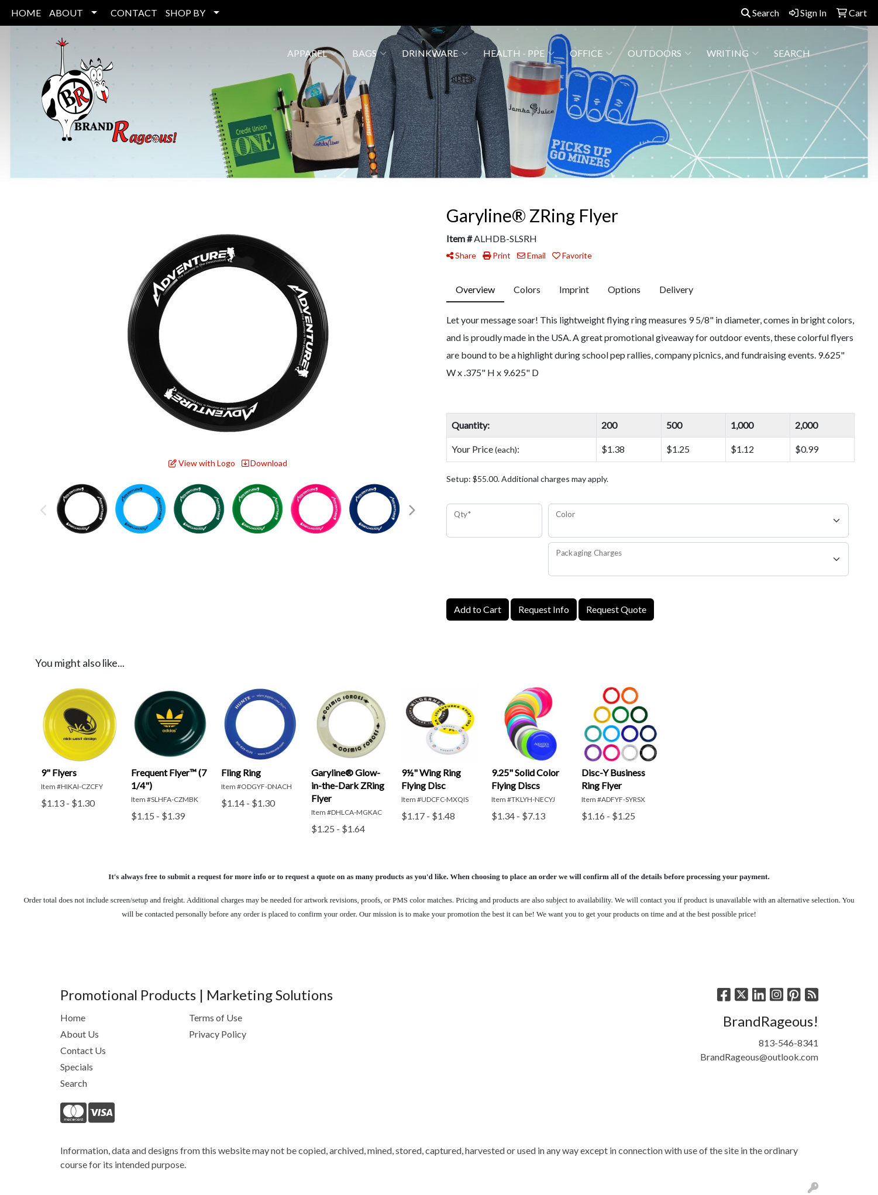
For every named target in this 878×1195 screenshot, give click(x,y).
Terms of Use (215, 1017)
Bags (369, 53)
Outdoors (659, 53)
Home (72, 1017)
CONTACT (134, 12)
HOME (26, 12)
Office (591, 53)
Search (760, 12)
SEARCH (792, 52)
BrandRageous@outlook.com (759, 1056)
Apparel (312, 53)
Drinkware (435, 53)
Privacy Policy (217, 1033)
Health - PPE (519, 53)
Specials (76, 1066)
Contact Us (83, 1050)
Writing (733, 53)
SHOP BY (185, 12)
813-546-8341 (788, 1042)
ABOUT (66, 12)
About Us (79, 1033)
